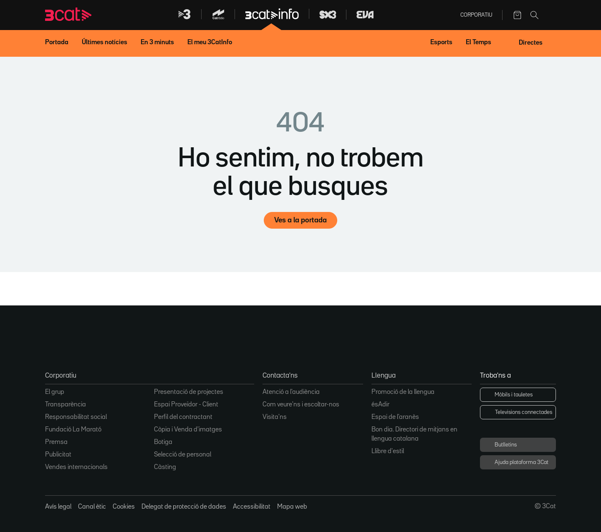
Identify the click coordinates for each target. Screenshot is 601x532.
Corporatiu (476, 15)
